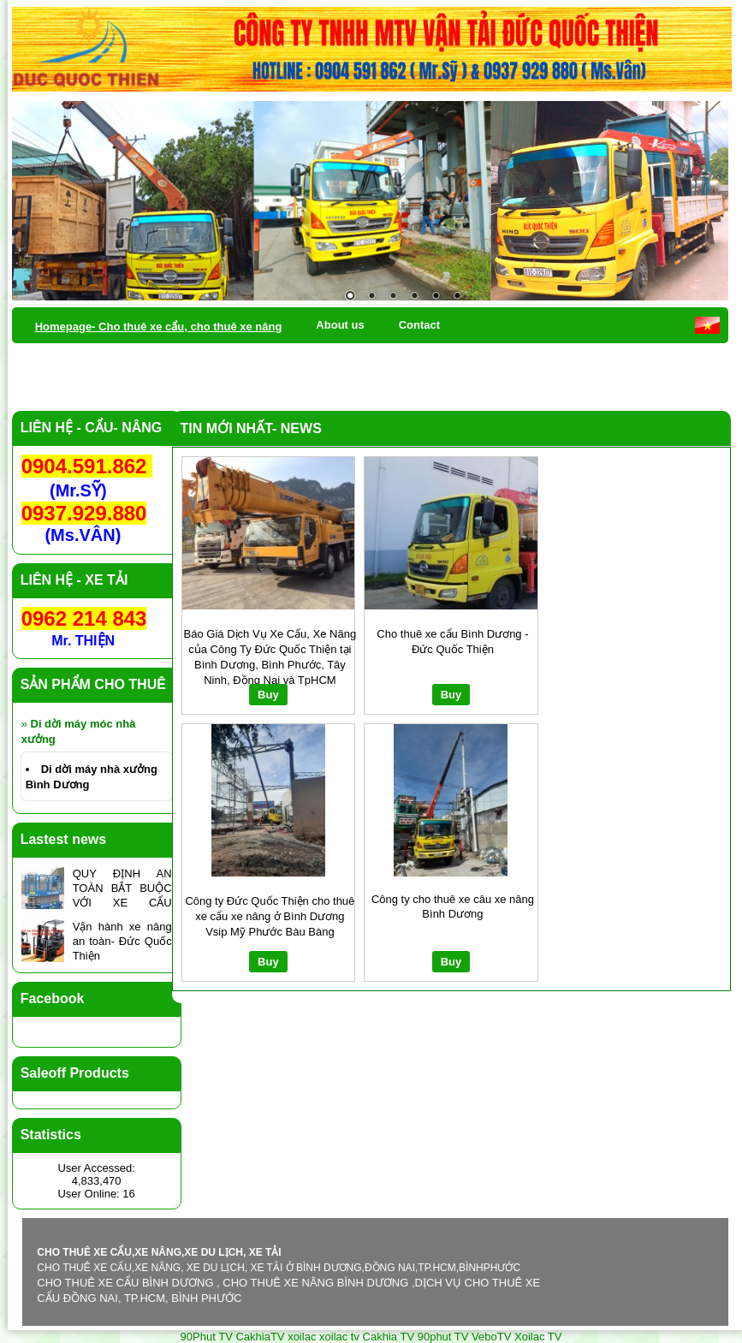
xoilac (302, 1336)
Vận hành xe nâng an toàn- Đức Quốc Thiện (122, 941)
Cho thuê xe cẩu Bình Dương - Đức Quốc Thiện (452, 641)
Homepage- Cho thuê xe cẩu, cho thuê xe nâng (158, 326)
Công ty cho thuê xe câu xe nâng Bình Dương (452, 906)
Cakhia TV (388, 1336)
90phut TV (443, 1336)
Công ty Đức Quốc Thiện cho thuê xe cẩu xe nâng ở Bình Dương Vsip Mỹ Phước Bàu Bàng (269, 916)
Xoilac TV (537, 1336)
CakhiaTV (259, 1336)
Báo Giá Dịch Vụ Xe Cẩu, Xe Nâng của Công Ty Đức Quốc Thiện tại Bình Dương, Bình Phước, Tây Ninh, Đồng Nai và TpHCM (270, 656)
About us (340, 324)
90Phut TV (207, 1336)
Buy (268, 694)
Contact (419, 324)
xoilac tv (339, 1336)
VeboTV (491, 1336)
